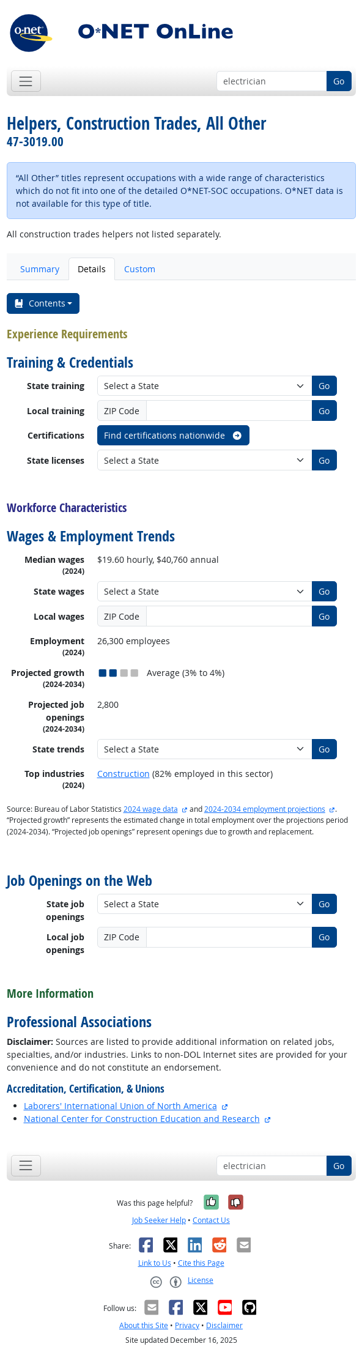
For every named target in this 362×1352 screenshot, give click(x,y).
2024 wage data (151, 809)
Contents (39, 303)
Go (338, 81)
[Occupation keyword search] (271, 81)
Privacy (187, 1325)
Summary (39, 269)
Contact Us (211, 1220)
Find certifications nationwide (173, 435)
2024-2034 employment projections (264, 809)
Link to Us (154, 1263)
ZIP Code (121, 411)
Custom (139, 269)
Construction (123, 773)
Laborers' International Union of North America (120, 1106)
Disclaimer (224, 1325)
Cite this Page (201, 1263)
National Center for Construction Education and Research (142, 1118)
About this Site (143, 1325)
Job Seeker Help (159, 1220)
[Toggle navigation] (26, 81)
